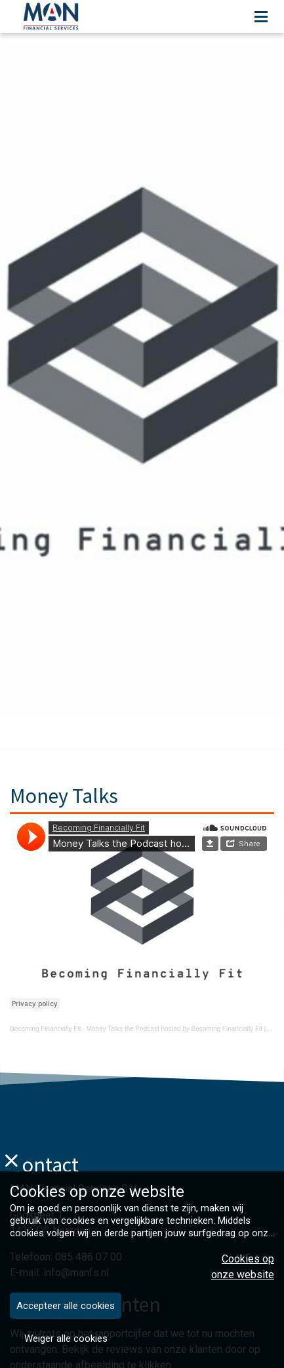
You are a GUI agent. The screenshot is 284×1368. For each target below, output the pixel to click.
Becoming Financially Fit (45, 1028)
